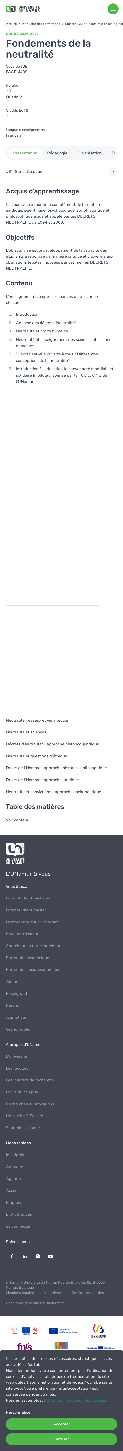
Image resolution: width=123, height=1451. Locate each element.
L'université (16, 1056)
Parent (12, 1005)
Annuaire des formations (41, 24)
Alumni (12, 981)
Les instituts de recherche (30, 1080)
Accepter (61, 1424)
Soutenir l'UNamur (23, 1128)
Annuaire (14, 1167)
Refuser (61, 1439)
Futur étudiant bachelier (28, 898)
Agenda (13, 1178)
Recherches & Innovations (30, 1104)
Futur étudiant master (26, 910)
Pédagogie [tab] (57, 153)
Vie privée (52, 1292)
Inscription (16, 1155)
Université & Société (24, 1116)
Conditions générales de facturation (35, 1303)
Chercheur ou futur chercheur (33, 946)
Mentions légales (20, 1292)
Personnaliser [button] (19, 1412)
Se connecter (18, 1226)
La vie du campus (22, 1092)
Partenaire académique (27, 958)
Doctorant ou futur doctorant (32, 922)
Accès (11, 1190)
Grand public (18, 1029)
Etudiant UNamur (22, 934)
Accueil (11, 24)
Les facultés (17, 1068)
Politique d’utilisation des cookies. (75, 1400)
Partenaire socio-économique (33, 969)
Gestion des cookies (87, 1292)
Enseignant (16, 993)
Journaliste (16, 1017)
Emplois (13, 1202)
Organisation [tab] (89, 153)
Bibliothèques (19, 1214)
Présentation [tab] (25, 153)
